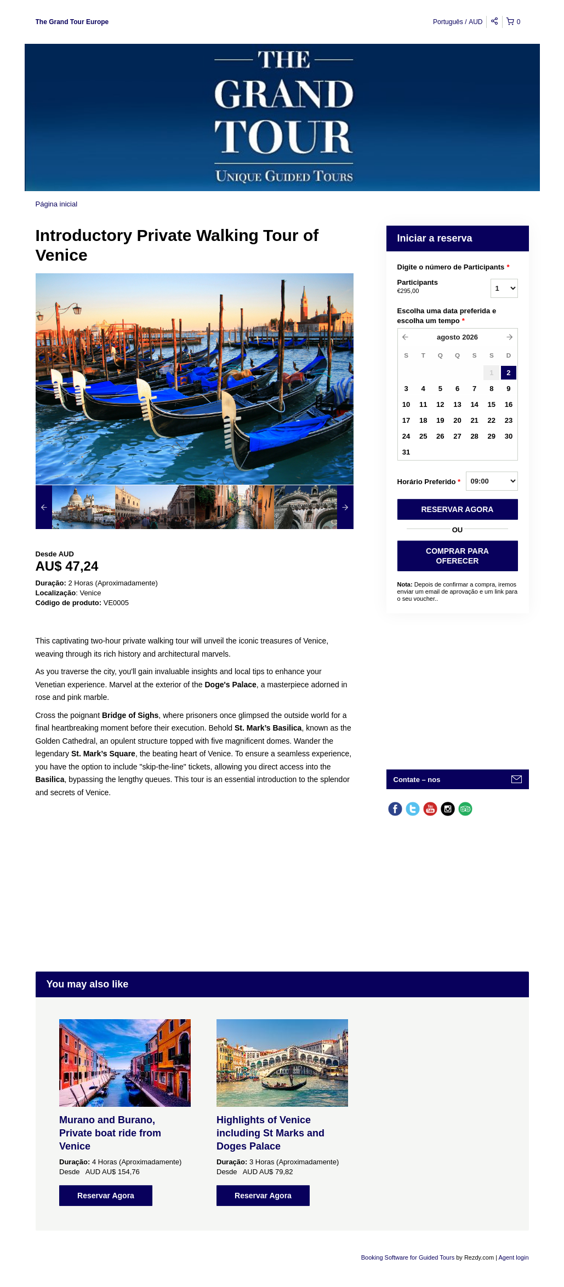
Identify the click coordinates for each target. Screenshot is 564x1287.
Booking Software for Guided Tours (408, 1257)
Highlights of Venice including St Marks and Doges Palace (270, 1133)
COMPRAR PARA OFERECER (457, 556)
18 (423, 420)
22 (491, 420)
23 (508, 420)
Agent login (513, 1257)
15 (491, 404)
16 (508, 404)
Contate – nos (417, 779)
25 (423, 436)
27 (457, 436)
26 (440, 436)
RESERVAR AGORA (457, 509)
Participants (430, 287)
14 (474, 404)
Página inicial (57, 204)
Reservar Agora (105, 1195)
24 (406, 436)
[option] (75, 507)
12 (440, 404)
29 (491, 436)
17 (406, 420)
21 (474, 420)
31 (406, 452)
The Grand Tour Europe (72, 22)
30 (508, 436)
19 (440, 420)
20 (457, 420)
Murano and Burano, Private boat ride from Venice (110, 1133)
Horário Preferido (429, 482)
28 (474, 436)
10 (406, 404)
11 (423, 404)
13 (457, 404)
